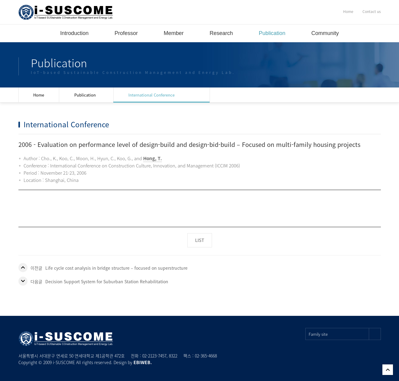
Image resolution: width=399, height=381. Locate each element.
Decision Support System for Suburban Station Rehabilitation (106, 281)
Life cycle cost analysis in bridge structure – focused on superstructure (116, 268)
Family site (345, 334)
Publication (272, 33)
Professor (126, 33)
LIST (199, 240)
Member (174, 33)
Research (221, 33)
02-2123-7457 (154, 356)
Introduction (74, 33)
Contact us (371, 11)
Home (348, 11)
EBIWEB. (143, 362)
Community (325, 33)
